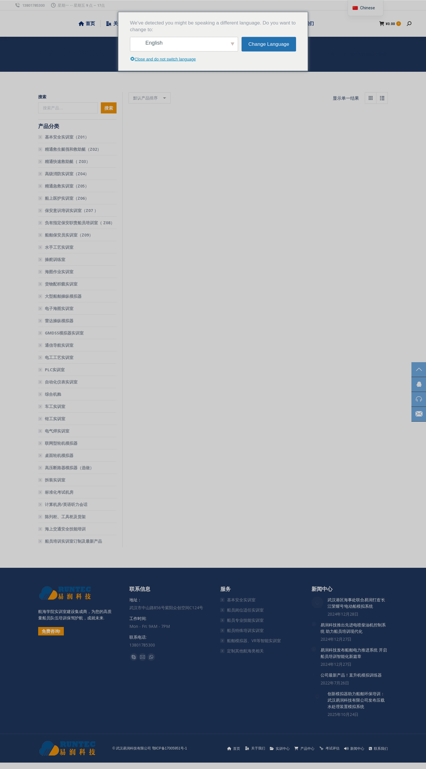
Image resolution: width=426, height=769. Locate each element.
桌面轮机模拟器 (59, 455)
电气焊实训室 (57, 431)
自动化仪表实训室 (61, 382)
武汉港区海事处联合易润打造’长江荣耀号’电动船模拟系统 (356, 603)
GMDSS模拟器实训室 (64, 333)
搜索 (42, 96)
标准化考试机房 (59, 492)
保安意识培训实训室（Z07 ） (71, 210)
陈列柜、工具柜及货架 (65, 516)
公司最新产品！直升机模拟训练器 (351, 675)
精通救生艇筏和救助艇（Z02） (73, 149)
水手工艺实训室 (59, 247)
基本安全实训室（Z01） (67, 137)
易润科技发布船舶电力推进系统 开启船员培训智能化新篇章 (354, 653)
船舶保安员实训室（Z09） (69, 235)
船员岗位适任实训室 (245, 610)
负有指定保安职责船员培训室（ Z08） (80, 222)
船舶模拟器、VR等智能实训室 (254, 640)
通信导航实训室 (59, 345)
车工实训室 (55, 406)
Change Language (269, 44)
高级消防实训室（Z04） (67, 173)
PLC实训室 (55, 369)
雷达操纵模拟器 (59, 320)
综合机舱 (53, 394)
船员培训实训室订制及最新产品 (73, 541)
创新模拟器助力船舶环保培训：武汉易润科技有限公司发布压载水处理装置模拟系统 (356, 700)
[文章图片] (317, 602)
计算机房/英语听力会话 (66, 504)
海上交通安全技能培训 (65, 529)
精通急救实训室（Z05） (67, 186)
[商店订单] (149, 98)
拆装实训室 (55, 480)
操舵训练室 (55, 259)
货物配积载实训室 (61, 284)
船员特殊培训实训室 (245, 630)
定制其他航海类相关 (245, 651)
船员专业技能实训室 (245, 620)
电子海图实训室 (59, 308)
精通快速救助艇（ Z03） (67, 161)
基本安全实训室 (241, 599)
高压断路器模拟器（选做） (69, 467)
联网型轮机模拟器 (61, 443)
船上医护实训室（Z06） (67, 198)
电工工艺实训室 (59, 357)
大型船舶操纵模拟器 (63, 296)
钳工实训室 (55, 418)
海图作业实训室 (59, 271)
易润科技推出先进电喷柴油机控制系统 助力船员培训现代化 (353, 628)
